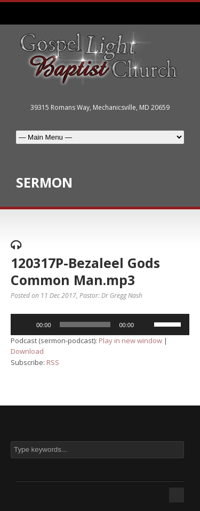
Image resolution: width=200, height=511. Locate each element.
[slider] (85, 324)
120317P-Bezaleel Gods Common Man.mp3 (85, 271)
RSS (52, 362)
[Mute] (145, 324)
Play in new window (130, 340)
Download (27, 351)
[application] (100, 324)
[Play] (24, 324)
